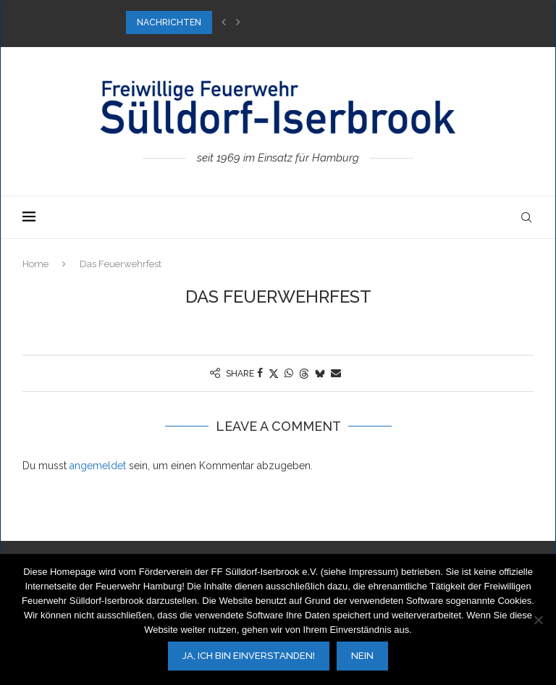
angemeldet (98, 465)
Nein (362, 655)
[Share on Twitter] (274, 373)
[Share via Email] (336, 373)
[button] (223, 22)
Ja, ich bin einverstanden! (248, 655)
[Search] (526, 217)
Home (35, 264)
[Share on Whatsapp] (289, 373)
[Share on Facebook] (260, 373)
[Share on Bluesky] (320, 373)
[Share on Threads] (304, 373)
